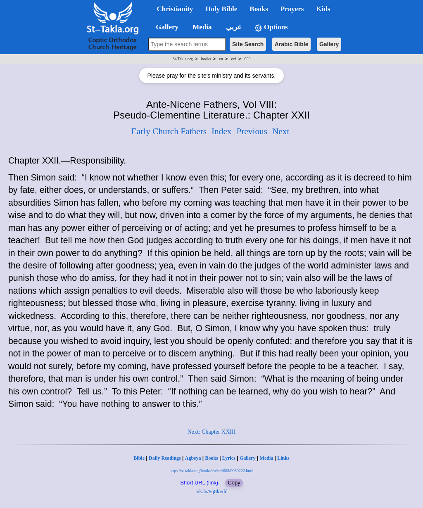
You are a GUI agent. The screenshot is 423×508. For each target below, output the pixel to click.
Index (222, 131)
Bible (139, 458)
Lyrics (228, 458)
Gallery (329, 44)
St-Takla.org (183, 59)
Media (266, 458)
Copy (234, 483)
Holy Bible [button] (221, 9)
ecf (233, 59)
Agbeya (193, 458)
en (221, 59)
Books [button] (259, 9)
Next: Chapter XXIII (212, 432)
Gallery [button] (165, 27)
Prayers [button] (292, 9)
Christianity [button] (175, 9)
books (206, 59)
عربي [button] (233, 27)
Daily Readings (165, 458)
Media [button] (201, 27)
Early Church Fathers (169, 131)
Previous (251, 131)
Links (283, 458)
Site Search (248, 44)
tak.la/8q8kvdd (211, 491)
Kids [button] (323, 9)
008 (247, 59)
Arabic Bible (292, 44)
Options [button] (271, 27)
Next (280, 131)
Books (211, 458)
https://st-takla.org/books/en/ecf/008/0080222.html (211, 470)
